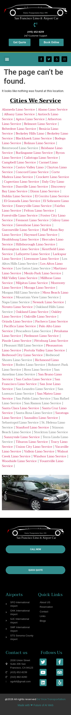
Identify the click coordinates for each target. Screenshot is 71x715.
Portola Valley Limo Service (44, 350)
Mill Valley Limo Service (19, 278)
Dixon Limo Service (44, 191)
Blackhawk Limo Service (34, 138)
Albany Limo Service (19, 114)
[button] (7, 59)
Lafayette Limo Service (33, 254)
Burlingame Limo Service (34, 152)
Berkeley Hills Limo (30, 133)
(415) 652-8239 (35, 31)
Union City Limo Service (34, 446)
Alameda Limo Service (18, 109)
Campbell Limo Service (19, 162)
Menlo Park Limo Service (42, 273)
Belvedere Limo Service (19, 128)
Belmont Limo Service (40, 124)
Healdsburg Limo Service (20, 239)
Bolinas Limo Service (39, 143)
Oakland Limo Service (32, 312)
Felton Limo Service (39, 210)
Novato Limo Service (17, 307)
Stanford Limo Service (32, 427)
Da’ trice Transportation (51, 699)
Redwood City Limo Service (22, 355)
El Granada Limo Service (22, 201)
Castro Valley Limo (30, 167)
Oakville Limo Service (40, 316)
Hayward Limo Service (40, 234)
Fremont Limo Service (32, 220)
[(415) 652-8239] (35, 24)
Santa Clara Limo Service (20, 408)
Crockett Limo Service (52, 177)
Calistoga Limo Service (41, 157)
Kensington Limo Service (20, 249)
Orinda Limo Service (17, 321)
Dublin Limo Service (17, 196)
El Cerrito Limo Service (52, 196)
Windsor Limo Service (49, 456)
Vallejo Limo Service (39, 451)
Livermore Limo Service (41, 258)
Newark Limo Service (48, 302)
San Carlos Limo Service (34, 379)
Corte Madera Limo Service (31, 174)
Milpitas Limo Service (32, 283)
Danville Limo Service (32, 186)
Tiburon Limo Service (32, 441)
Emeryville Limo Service (34, 206)
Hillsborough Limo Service (35, 244)
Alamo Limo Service (53, 109)
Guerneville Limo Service (20, 230)
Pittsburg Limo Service (51, 340)
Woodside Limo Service (19, 461)
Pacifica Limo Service (20, 326)
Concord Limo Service (32, 172)
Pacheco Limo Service (51, 321)
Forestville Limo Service (20, 215)
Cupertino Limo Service (21, 181)
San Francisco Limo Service (31, 381)
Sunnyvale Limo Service (22, 437)
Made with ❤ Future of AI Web (35, 705)
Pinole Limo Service (16, 340)
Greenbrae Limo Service (33, 225)
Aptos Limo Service (30, 119)
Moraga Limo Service (39, 287)
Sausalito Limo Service (41, 417)
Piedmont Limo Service (41, 336)
